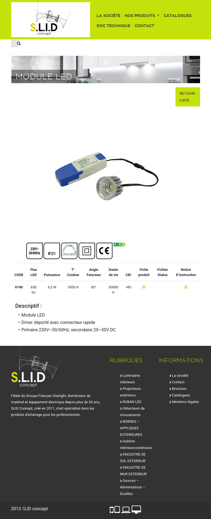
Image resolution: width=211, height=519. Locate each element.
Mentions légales (185, 402)
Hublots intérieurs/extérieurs (136, 444)
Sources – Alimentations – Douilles (132, 487)
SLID (50, 19)
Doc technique (113, 26)
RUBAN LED (132, 402)
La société (108, 15)
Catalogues (178, 15)
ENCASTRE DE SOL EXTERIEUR (133, 457)
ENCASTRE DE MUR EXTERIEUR (133, 470)
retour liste (187, 96)
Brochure (179, 389)
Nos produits (140, 15)
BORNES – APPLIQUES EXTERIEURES (131, 428)
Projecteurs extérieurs (130, 392)
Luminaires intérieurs (130, 378)
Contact (144, 26)
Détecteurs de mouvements (132, 411)
